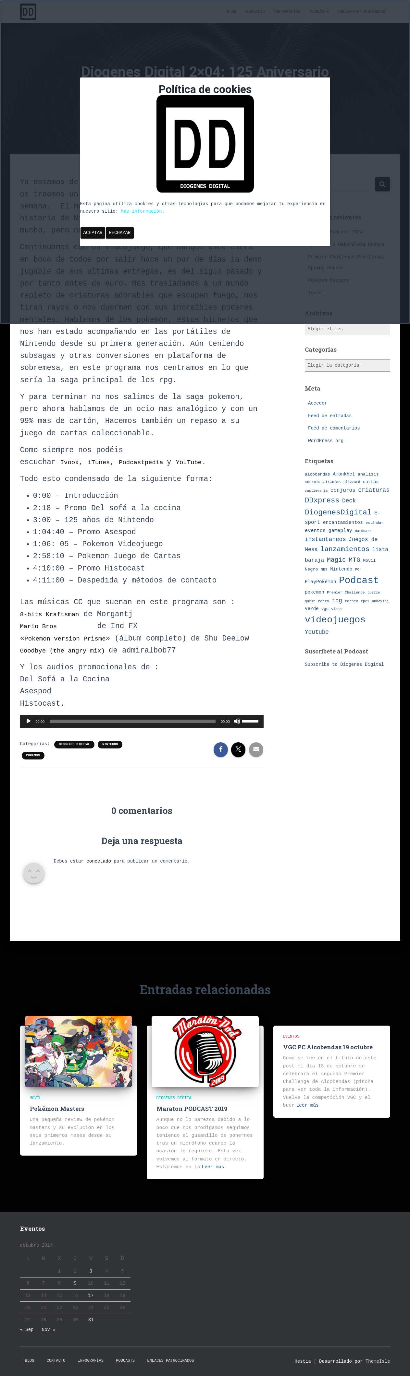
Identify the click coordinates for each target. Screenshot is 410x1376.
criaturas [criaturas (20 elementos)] (374, 490)
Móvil (36, 1098)
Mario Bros (42, 626)
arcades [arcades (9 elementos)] (332, 481)
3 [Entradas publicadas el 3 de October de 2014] (91, 1271)
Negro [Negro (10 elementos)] (311, 569)
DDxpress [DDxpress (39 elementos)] (322, 500)
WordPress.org (325, 440)
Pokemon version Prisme (73, 638)
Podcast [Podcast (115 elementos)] (359, 580)
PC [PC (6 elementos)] (357, 569)
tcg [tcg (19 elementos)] (337, 600)
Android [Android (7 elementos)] (312, 481)
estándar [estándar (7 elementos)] (374, 522)
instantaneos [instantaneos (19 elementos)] (325, 539)
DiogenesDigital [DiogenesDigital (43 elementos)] (338, 512)
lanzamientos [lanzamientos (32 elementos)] (344, 549)
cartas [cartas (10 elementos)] (371, 481)
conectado (98, 873)
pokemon (33, 767)
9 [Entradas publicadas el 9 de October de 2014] (75, 1283)
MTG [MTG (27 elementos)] (354, 560)
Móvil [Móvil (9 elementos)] (369, 560)
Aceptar (93, 232)
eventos (291, 1036)
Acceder (317, 403)
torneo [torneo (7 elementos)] (351, 601)
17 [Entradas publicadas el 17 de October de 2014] (91, 1295)
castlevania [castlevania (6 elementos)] (316, 490)
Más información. (143, 211)
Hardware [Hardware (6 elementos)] (363, 531)
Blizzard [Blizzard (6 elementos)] (351, 482)
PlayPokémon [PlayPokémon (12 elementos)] (320, 581)
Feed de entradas (330, 415)
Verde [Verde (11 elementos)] (312, 608)
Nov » (49, 1329)
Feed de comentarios (334, 428)
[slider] (133, 733)
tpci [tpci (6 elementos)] (365, 601)
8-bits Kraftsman (56, 614)
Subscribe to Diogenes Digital (344, 664)
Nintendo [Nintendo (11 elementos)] (341, 569)
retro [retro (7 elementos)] (323, 601)
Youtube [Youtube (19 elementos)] (317, 632)
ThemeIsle (378, 1361)
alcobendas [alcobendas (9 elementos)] (317, 474)
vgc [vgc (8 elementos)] (325, 609)
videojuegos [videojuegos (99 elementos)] (335, 620)
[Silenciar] (237, 733)
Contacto (56, 1360)
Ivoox (71, 462)
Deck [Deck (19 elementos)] (349, 500)
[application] (142, 733)
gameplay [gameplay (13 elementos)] (340, 531)
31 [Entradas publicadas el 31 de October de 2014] (91, 1320)
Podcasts (125, 1360)
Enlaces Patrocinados (170, 1360)
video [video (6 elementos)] (336, 609)
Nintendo (110, 756)
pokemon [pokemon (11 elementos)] (314, 591)
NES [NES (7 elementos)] (324, 569)
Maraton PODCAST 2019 (191, 1108)
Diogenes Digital (74, 756)
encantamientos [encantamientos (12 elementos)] (343, 522)
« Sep (27, 1329)
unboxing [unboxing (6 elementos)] (380, 601)
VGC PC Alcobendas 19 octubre (328, 1047)
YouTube (210, 462)
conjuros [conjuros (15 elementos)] (342, 490)
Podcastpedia (157, 462)
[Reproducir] (28, 733)
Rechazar (119, 232)
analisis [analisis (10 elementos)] (368, 474)
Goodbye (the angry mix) (74, 662)
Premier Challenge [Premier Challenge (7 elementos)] (346, 592)
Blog (29, 1360)
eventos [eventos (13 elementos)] (315, 531)
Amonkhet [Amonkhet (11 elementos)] (344, 473)
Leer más (213, 1167)
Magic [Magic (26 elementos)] (336, 560)
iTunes (105, 462)
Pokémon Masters (57, 1108)
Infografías (91, 1360)
